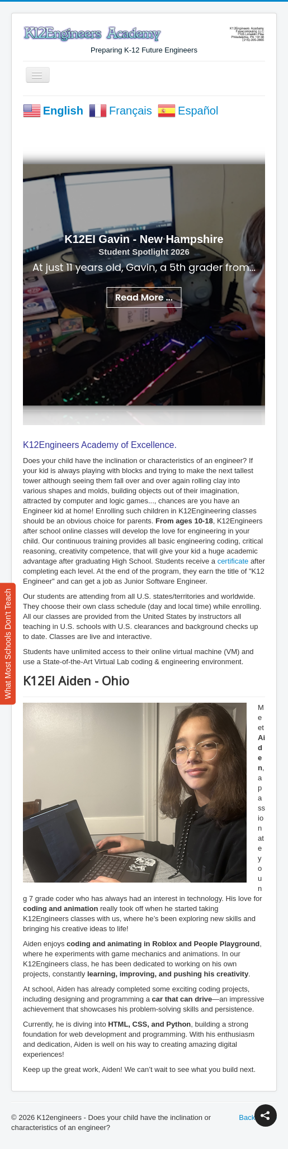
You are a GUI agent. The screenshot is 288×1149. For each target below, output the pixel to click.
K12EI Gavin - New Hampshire (144, 239)
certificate (233, 561)
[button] (265, 1115)
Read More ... (144, 297)
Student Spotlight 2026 (144, 251)
